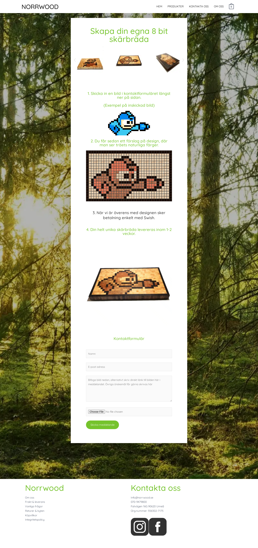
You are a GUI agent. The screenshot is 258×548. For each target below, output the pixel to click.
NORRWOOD (43, 7)
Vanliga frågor (34, 506)
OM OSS (219, 7)
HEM (159, 7)
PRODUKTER (176, 7)
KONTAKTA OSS (199, 7)
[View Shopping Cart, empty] (231, 7)
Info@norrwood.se (142, 497)
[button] (75, 60)
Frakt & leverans (35, 502)
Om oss (29, 497)
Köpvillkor (31, 515)
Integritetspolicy (35, 519)
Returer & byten (35, 510)
